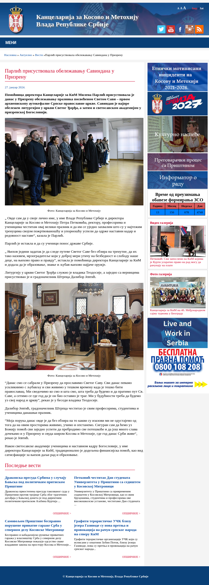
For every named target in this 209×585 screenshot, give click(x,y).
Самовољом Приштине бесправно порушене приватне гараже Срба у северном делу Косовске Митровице (34, 525)
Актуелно (26, 55)
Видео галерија (161, 223)
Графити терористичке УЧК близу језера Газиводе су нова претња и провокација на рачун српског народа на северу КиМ (105, 527)
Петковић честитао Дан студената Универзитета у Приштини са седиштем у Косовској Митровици (107, 481)
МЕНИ (10, 42)
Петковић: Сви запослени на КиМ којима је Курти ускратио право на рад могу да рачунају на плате (176, 262)
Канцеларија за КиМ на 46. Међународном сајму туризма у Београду (177, 311)
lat (202, 8)
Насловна (10, 55)
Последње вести (23, 465)
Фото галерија (161, 274)
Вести (39, 55)
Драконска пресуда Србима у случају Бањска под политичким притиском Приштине (35, 481)
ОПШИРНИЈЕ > (62, 513)
